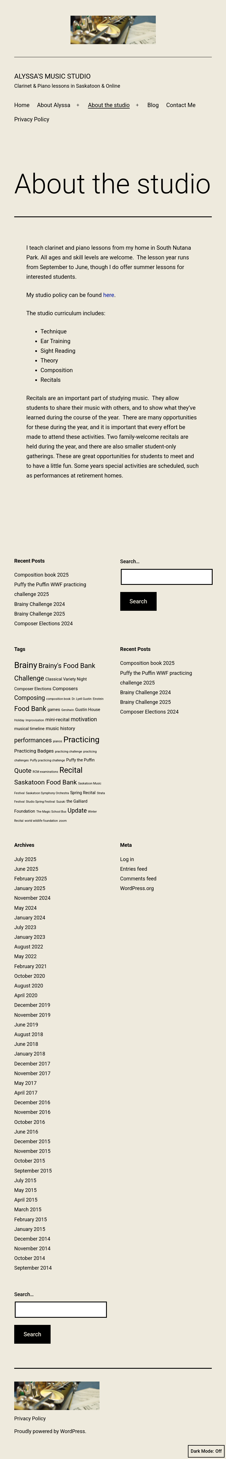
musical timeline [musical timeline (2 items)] (29, 728)
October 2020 (29, 976)
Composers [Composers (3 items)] (65, 688)
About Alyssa (53, 105)
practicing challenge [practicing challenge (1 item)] (68, 751)
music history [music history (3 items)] (60, 728)
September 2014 (33, 1268)
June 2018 (26, 1044)
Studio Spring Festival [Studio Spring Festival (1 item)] (40, 802)
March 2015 (28, 1209)
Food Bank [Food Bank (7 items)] (30, 709)
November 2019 (32, 1015)
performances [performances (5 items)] (33, 740)
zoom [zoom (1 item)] (63, 821)
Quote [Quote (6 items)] (23, 770)
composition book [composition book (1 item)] (58, 699)
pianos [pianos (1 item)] (57, 741)
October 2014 (29, 1258)
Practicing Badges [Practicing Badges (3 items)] (34, 751)
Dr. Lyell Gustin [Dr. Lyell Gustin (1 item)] (82, 699)
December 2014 (32, 1239)
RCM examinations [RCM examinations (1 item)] (45, 772)
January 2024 (29, 918)
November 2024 (32, 898)
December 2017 (32, 1064)
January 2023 (29, 937)
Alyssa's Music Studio (52, 76)
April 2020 (26, 995)
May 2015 (25, 1190)
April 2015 (26, 1200)
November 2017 (32, 1073)
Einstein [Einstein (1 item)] (98, 699)
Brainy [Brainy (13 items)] (25, 665)
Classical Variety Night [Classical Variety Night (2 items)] (66, 679)
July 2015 (25, 1180)
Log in (127, 859)
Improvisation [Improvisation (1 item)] (35, 720)
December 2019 (32, 1005)
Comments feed (138, 879)
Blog (153, 105)
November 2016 (32, 1112)
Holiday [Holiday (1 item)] (19, 720)
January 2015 (29, 1229)
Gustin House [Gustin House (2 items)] (87, 709)
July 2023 (25, 927)
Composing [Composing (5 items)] (29, 697)
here (108, 295)
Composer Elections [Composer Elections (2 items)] (32, 688)
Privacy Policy (31, 119)
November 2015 (32, 1151)
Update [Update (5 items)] (77, 810)
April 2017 (26, 1093)
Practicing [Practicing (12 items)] (81, 739)
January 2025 (29, 888)
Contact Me (181, 105)
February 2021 (30, 966)
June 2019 (26, 1025)
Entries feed (133, 869)
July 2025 (25, 859)
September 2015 (33, 1171)
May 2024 (25, 908)
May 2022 (25, 956)
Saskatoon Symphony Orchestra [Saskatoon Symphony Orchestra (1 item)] (47, 793)
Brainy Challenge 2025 (39, 614)
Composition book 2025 (41, 575)
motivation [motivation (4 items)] (84, 719)
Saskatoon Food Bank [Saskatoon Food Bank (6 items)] (45, 782)
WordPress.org (137, 888)
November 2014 (32, 1248)
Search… (130, 561)
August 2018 (28, 1034)
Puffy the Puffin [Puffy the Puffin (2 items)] (80, 760)
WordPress (72, 1431)
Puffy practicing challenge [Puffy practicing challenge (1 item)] (47, 760)
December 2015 (32, 1141)
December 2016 (32, 1102)
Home (22, 105)
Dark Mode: (206, 1451)
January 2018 (29, 1054)
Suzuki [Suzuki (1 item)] (60, 802)
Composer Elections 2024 (43, 623)
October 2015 (29, 1161)
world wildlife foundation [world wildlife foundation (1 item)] (41, 821)
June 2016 (26, 1132)
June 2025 (26, 869)
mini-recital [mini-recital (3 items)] (57, 719)
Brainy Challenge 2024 (39, 604)
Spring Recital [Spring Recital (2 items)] (83, 792)
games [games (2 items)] (53, 709)
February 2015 (30, 1219)
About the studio (109, 105)
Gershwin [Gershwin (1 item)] (67, 710)
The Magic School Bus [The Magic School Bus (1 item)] (51, 811)
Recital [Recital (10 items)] (70, 770)
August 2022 (28, 947)
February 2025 (30, 879)
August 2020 (28, 986)
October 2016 (29, 1122)
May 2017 (25, 1083)
